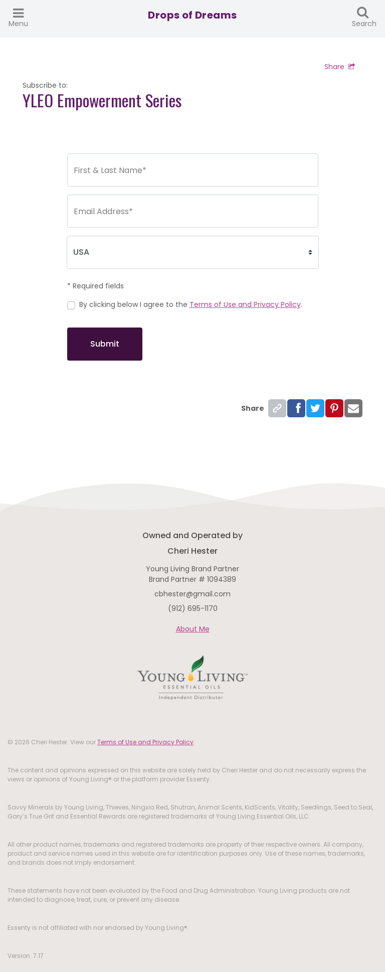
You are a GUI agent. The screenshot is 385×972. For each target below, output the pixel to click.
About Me (193, 629)
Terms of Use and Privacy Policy (245, 304)
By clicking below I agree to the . (190, 304)
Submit (104, 344)
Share (339, 67)
